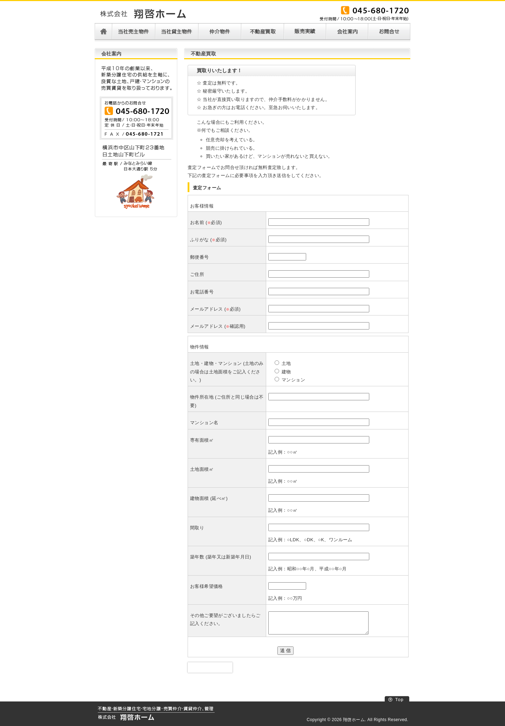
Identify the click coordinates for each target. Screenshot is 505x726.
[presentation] (210, 667)
